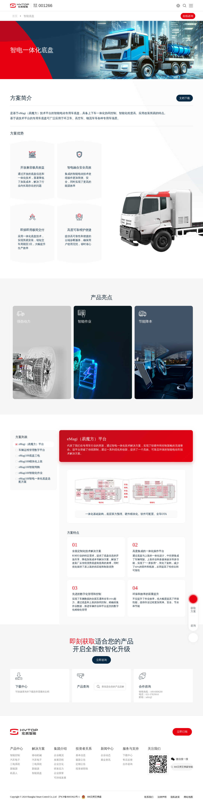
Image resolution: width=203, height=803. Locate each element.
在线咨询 (188, 16)
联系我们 (148, 797)
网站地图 (188, 797)
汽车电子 (15, 759)
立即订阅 (182, 731)
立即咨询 (101, 659)
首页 (14, 16)
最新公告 (81, 759)
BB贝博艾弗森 (94, 796)
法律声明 (162, 797)
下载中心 (128, 755)
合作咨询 (128, 764)
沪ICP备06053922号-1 (69, 796)
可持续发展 (60, 777)
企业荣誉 (59, 773)
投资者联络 (82, 768)
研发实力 (59, 768)
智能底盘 (37, 773)
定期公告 (81, 764)
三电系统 (15, 764)
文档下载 (184, 98)
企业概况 (59, 755)
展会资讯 (106, 759)
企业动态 (106, 755)
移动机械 (37, 755)
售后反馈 (128, 759)
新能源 (13, 768)
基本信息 (81, 755)
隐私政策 (175, 797)
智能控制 (15, 755)
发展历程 (59, 759)
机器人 (13, 773)
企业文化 (59, 764)
